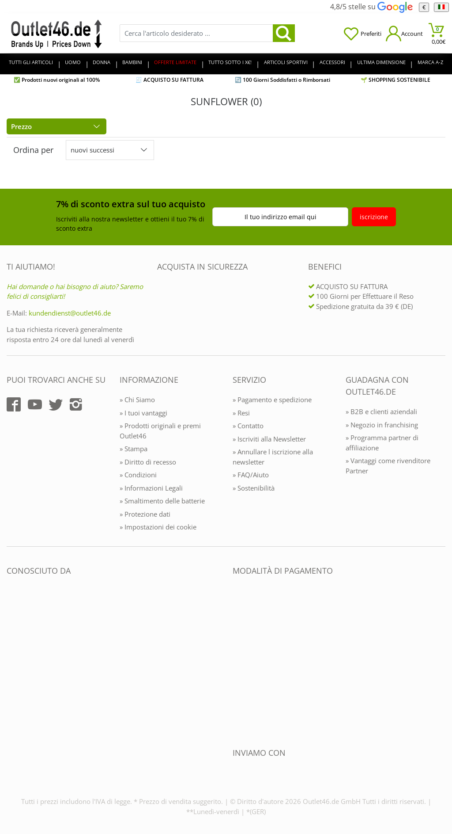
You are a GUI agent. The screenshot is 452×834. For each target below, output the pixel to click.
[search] (284, 33)
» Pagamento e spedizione (272, 399)
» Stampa (133, 448)
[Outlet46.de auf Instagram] (76, 404)
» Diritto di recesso (148, 461)
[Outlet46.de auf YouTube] (35, 404)
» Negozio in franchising (382, 424)
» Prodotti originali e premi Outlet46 (160, 430)
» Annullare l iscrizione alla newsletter (273, 456)
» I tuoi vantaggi (143, 412)
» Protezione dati (145, 514)
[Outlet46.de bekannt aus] (13, 667)
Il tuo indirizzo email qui (280, 217)
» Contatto (248, 425)
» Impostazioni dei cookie (158, 526)
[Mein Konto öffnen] (404, 33)
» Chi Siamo (137, 399)
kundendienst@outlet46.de (70, 312)
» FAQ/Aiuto (251, 474)
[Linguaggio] (441, 7)
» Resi (241, 412)
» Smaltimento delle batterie (162, 500)
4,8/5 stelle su (371, 6)
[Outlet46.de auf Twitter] (56, 404)
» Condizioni (138, 474)
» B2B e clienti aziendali (381, 411)
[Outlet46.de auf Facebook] (14, 404)
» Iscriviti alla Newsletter (269, 438)
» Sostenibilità (254, 488)
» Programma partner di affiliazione (382, 442)
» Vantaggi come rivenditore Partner (388, 465)
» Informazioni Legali (151, 488)
